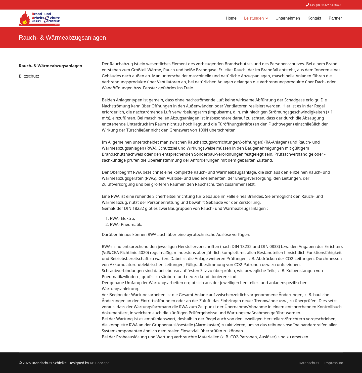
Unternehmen (288, 18)
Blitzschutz (29, 76)
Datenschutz (309, 362)
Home (231, 18)
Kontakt (314, 18)
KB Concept (99, 362)
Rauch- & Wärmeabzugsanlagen (50, 66)
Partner (335, 18)
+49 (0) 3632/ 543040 (325, 5)
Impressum (333, 362)
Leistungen (254, 18)
